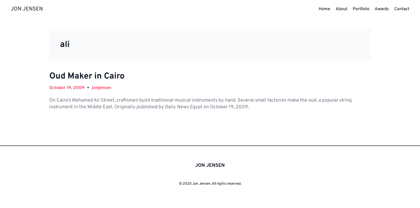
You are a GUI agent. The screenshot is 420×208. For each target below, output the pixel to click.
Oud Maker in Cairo (87, 76)
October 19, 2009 (66, 88)
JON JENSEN (27, 9)
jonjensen (101, 88)
